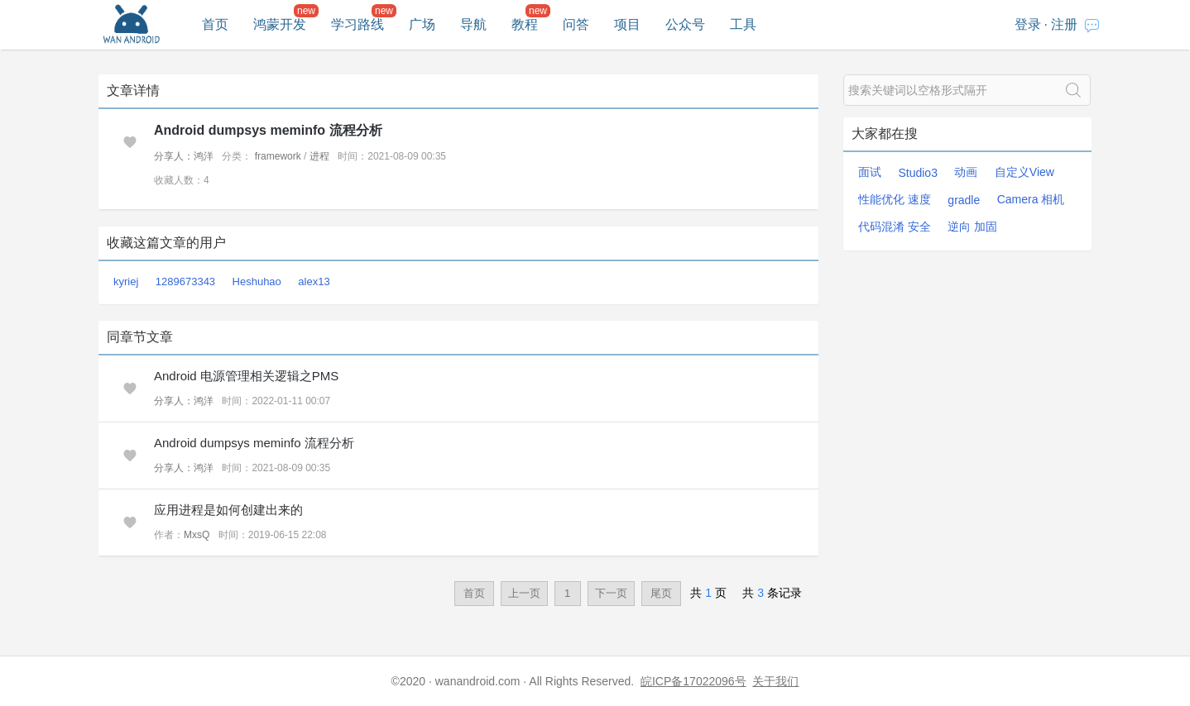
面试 (869, 172)
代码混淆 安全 (894, 226)
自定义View (1024, 172)
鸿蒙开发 (279, 24)
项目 (627, 24)
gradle (964, 200)
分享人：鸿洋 (184, 156)
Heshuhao (257, 281)
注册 (1064, 24)
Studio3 (917, 172)
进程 (319, 156)
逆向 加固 (972, 226)
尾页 (661, 593)
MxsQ (196, 535)
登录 (1028, 24)
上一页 (524, 593)
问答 (576, 24)
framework (278, 156)
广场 (422, 24)
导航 (473, 24)
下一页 (611, 593)
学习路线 (357, 24)
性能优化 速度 (894, 199)
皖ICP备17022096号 (693, 681)
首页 (215, 24)
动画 (965, 172)
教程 (524, 24)
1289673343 (185, 281)
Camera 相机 (1031, 199)
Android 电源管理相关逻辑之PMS (246, 376)
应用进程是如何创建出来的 (228, 510)
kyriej (125, 281)
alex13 (313, 281)
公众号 (685, 24)
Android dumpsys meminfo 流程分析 (268, 130)
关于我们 (775, 681)
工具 (743, 24)
